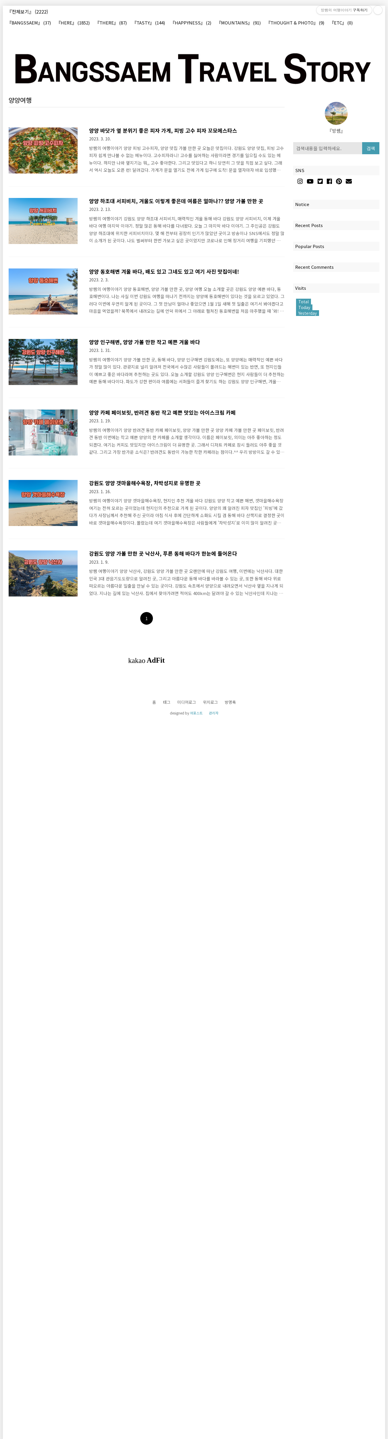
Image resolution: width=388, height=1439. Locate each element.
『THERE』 (111, 23)
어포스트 (196, 712)
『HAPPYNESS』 (190, 23)
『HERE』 (73, 23)
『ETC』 (341, 23)
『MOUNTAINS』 (239, 23)
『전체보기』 (27, 11)
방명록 (230, 702)
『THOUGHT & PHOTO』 (295, 23)
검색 (370, 148)
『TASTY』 (148, 23)
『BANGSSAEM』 (29, 23)
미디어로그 (186, 702)
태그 (166, 702)
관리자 (213, 712)
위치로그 (210, 702)
